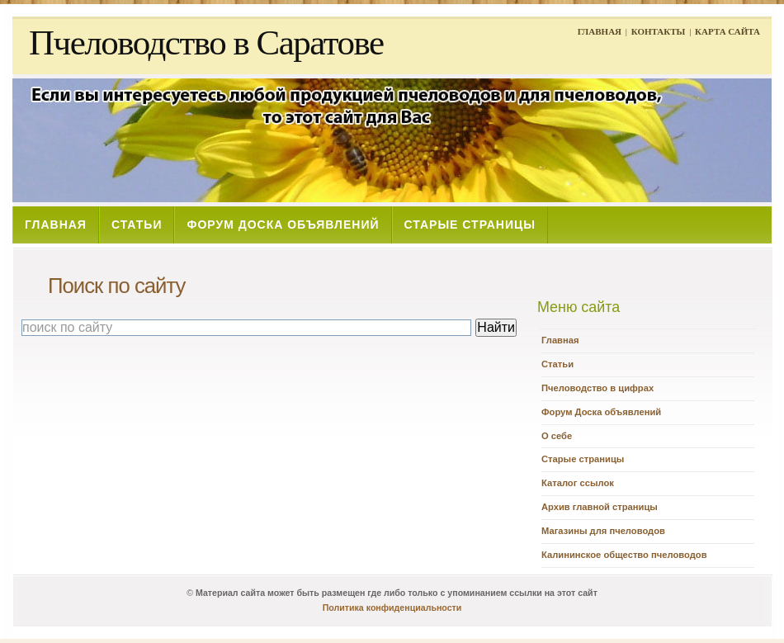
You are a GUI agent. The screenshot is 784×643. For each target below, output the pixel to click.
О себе (556, 436)
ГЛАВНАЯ (599, 31)
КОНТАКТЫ (658, 31)
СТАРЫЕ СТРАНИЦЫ (470, 224)
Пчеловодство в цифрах (597, 388)
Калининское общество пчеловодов (624, 555)
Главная (560, 340)
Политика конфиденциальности (392, 607)
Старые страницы (582, 459)
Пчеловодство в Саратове (206, 42)
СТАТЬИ (137, 224)
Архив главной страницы (599, 507)
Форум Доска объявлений (601, 412)
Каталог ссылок (577, 483)
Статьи (557, 364)
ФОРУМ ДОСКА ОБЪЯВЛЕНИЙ (283, 224)
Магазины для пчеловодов (603, 531)
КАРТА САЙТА (727, 31)
